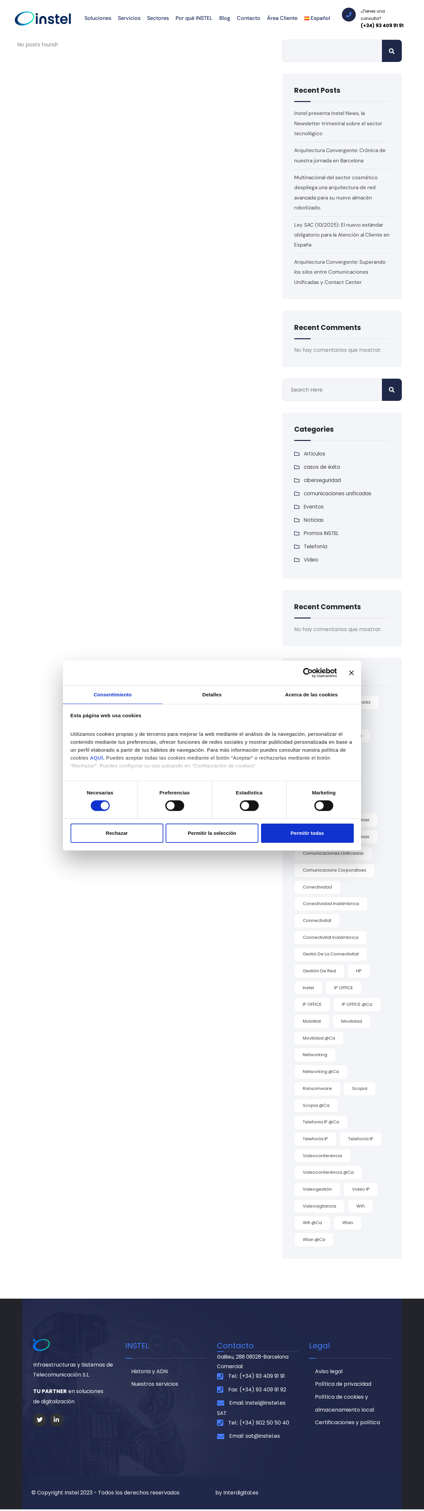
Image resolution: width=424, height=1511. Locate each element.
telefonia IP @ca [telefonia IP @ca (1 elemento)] (321, 1122)
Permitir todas (307, 833)
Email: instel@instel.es (257, 1404)
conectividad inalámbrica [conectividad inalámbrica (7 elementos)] (331, 903)
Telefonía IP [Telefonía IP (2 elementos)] (360, 1139)
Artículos (315, 454)
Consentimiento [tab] (113, 694)
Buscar (392, 51)
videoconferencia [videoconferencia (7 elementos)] (322, 1156)
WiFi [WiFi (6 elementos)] (360, 1206)
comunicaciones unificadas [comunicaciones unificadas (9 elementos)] (333, 853)
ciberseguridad (323, 480)
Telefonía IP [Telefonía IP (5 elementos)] (315, 1139)
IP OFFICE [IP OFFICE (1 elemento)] (312, 1004)
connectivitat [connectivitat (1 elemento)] (317, 920)
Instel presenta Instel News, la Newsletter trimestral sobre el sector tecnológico (339, 123)
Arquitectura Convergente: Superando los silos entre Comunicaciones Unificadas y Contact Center (340, 272)
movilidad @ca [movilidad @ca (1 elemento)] (319, 1038)
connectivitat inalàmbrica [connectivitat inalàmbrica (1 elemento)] (330, 937)
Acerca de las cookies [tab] (311, 694)
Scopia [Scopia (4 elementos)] (359, 1088)
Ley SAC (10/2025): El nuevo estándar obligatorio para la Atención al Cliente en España (340, 234)
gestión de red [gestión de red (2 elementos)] (319, 971)
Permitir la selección (212, 833)
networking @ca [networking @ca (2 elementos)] (321, 1071)
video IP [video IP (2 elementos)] (361, 1189)
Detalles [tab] (212, 694)
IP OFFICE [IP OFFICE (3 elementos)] (343, 988)
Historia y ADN (149, 1372)
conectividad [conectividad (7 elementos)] (317, 887)
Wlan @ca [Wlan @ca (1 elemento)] (314, 1239)
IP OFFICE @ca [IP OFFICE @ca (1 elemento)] (357, 1004)
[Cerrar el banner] (351, 672)
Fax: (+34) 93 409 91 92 (257, 1390)
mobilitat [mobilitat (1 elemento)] (312, 1021)
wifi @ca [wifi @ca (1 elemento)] (312, 1222)
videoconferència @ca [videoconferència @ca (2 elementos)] (328, 1172)
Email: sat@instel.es (254, 1437)
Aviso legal (329, 1372)
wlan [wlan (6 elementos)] (347, 1222)
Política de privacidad (343, 1385)
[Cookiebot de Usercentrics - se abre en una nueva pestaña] (308, 672)
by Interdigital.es (236, 1494)
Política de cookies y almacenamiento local (344, 1405)
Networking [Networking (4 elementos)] (315, 1055)
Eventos (314, 507)
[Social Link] (39, 1420)
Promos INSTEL (323, 533)
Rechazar (117, 833)
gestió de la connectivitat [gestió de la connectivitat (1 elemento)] (331, 954)
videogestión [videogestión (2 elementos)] (317, 1189)
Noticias (314, 520)
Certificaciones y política (347, 1425)
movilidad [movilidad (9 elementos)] (351, 1021)
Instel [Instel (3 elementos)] (308, 988)
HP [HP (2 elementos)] (359, 971)
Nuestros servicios (154, 1385)
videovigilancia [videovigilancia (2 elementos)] (319, 1206)
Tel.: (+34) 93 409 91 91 (256, 1377)
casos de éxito (322, 467)
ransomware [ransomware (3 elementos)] (317, 1088)
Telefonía (316, 546)
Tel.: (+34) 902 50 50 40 (258, 1424)
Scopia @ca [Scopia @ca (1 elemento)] (316, 1105)
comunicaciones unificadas (339, 493)
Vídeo (311, 560)
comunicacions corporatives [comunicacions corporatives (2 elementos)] (334, 870)
